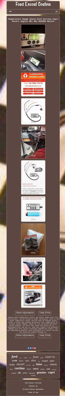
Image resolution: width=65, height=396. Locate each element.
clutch (29, 369)
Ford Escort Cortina (33, 383)
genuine (41, 372)
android (14, 373)
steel (39, 361)
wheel (35, 368)
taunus (25, 357)
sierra (50, 357)
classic (46, 365)
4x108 (14, 360)
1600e (48, 369)
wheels (53, 364)
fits (19, 373)
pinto (25, 373)
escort (20, 364)
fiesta (11, 369)
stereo (21, 361)
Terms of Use (33, 392)
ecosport (45, 361)
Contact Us (33, 386)
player (52, 361)
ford (14, 356)
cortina (20, 368)
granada (28, 365)
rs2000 (42, 369)
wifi (33, 365)
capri (51, 372)
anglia (20, 358)
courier (33, 375)
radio (27, 361)
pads (41, 357)
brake (12, 364)
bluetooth (32, 373)
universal (54, 369)
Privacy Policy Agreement (33, 389)
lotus (39, 364)
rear (30, 357)
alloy (33, 360)
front (35, 356)
